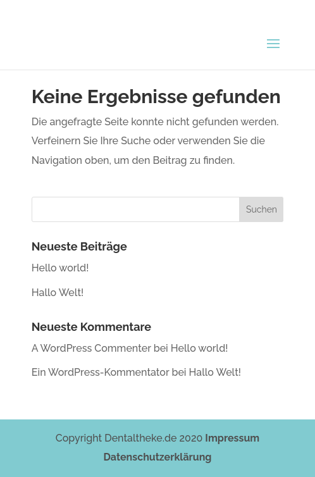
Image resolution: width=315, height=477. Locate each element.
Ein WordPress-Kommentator (101, 372)
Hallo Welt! (57, 293)
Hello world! (60, 268)
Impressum (232, 438)
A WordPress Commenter (91, 348)
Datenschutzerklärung (158, 457)
